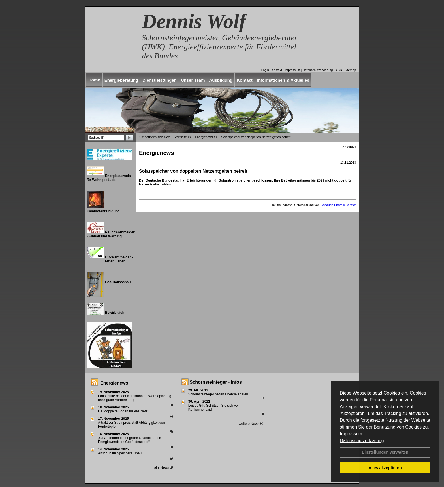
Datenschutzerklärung (362, 440)
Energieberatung (121, 80)
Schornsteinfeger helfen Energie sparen (218, 394)
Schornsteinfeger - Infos (216, 382)
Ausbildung (221, 80)
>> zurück (349, 146)
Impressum (351, 433)
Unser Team (193, 80)
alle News (163, 467)
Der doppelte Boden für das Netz (123, 411)
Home (94, 79)
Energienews (114, 383)
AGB (338, 70)
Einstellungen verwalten (385, 452)
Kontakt (277, 70)
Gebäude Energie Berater (338, 204)
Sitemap (350, 70)
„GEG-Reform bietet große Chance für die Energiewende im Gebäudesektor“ (129, 440)
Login (265, 70)
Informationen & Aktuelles (283, 80)
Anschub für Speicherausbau (120, 453)
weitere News (251, 424)
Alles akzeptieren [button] (385, 467)
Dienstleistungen (159, 80)
